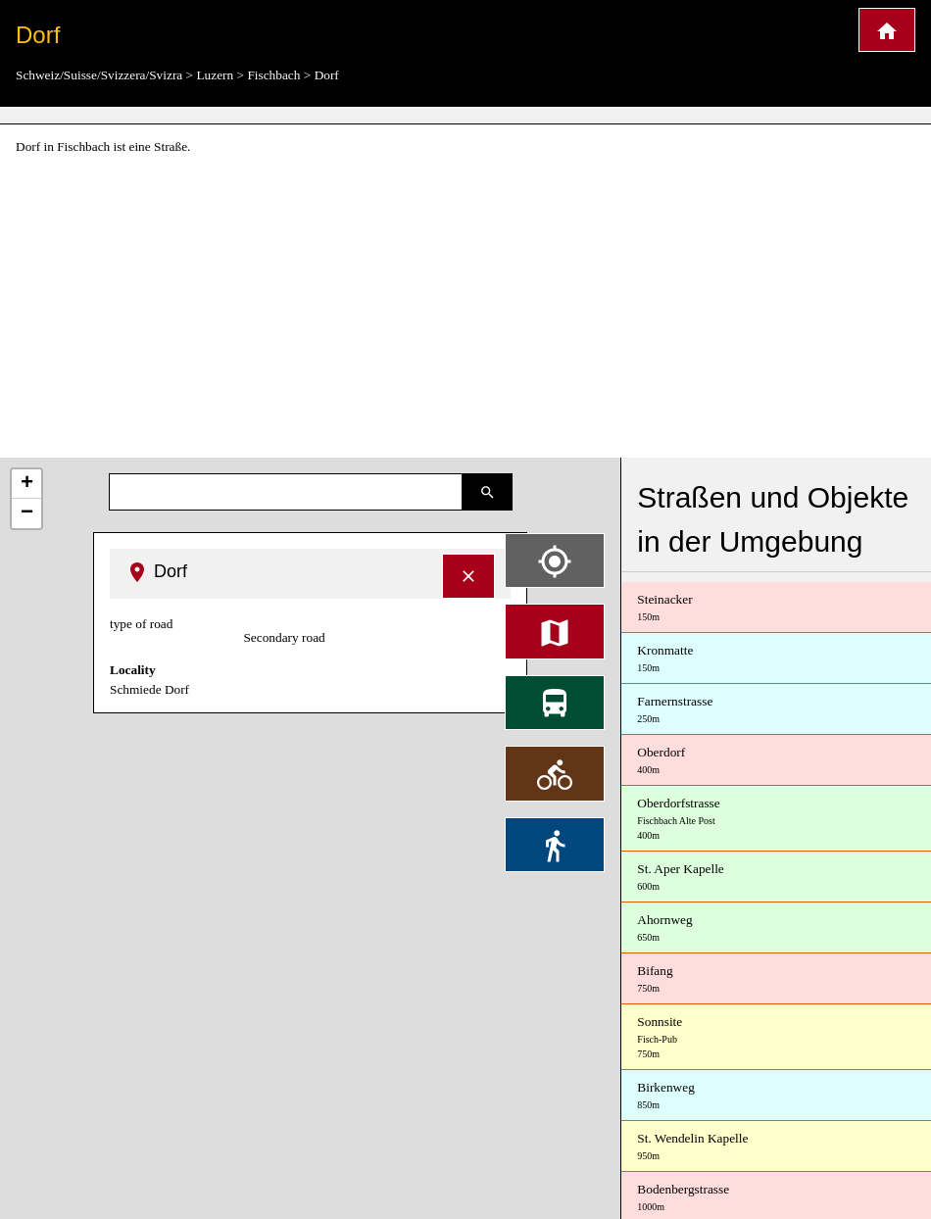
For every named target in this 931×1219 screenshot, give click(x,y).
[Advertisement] (465, 308)
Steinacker (776, 608)
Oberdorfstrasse (776, 819)
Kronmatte (776, 659)
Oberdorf (776, 761)
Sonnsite (776, 1037)
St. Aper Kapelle (776, 877)
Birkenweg (776, 1096)
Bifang (776, 979)
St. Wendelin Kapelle (776, 1147)
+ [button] (27, 484)
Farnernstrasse (776, 710)
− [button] (27, 513)
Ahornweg (776, 928)
